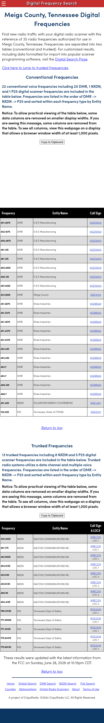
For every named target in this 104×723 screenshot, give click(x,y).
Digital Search (28, 683)
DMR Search (48, 683)
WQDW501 (96, 222)
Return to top (51, 427)
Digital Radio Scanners (54, 689)
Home (11, 683)
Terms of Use (91, 689)
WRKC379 (95, 537)
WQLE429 (95, 609)
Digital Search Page (71, 59)
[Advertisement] (52, 176)
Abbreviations (28, 689)
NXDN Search (67, 683)
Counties (10, 689)
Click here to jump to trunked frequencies (35, 67)
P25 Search (87, 683)
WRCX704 (95, 294)
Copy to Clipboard (52, 142)
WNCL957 (95, 402)
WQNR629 (95, 303)
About (76, 689)
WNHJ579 (96, 411)
